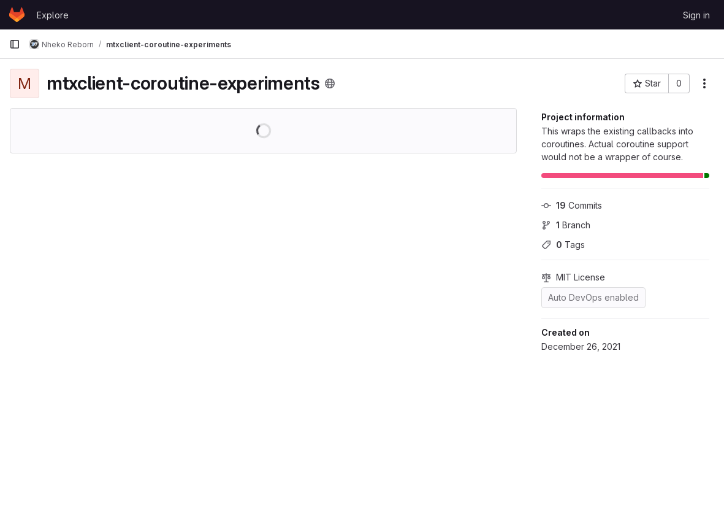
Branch (565, 225)
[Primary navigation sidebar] (15, 44)
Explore (53, 15)
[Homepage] (17, 15)
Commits (571, 205)
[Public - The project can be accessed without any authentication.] (330, 83)
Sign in (696, 15)
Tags (563, 244)
